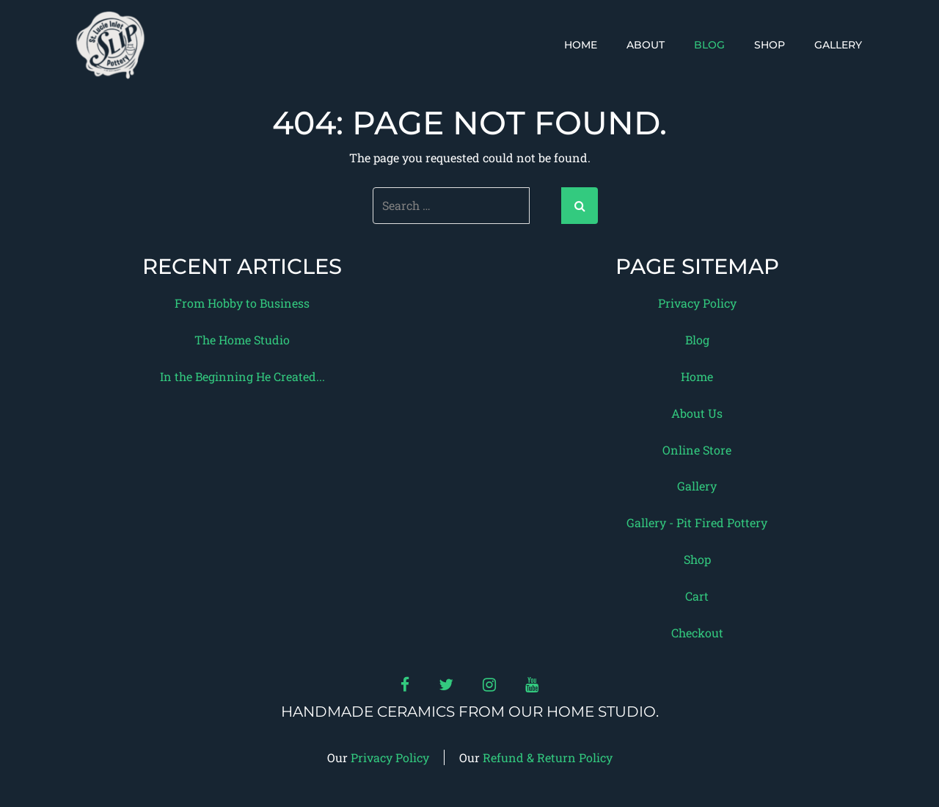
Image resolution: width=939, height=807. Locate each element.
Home (580, 44)
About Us (697, 413)
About (645, 44)
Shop (769, 44)
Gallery (838, 44)
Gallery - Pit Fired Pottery (696, 522)
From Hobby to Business (242, 303)
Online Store (696, 449)
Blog (709, 44)
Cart (697, 596)
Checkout (697, 632)
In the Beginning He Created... (242, 376)
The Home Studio (242, 339)
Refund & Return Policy (548, 757)
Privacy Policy (697, 303)
